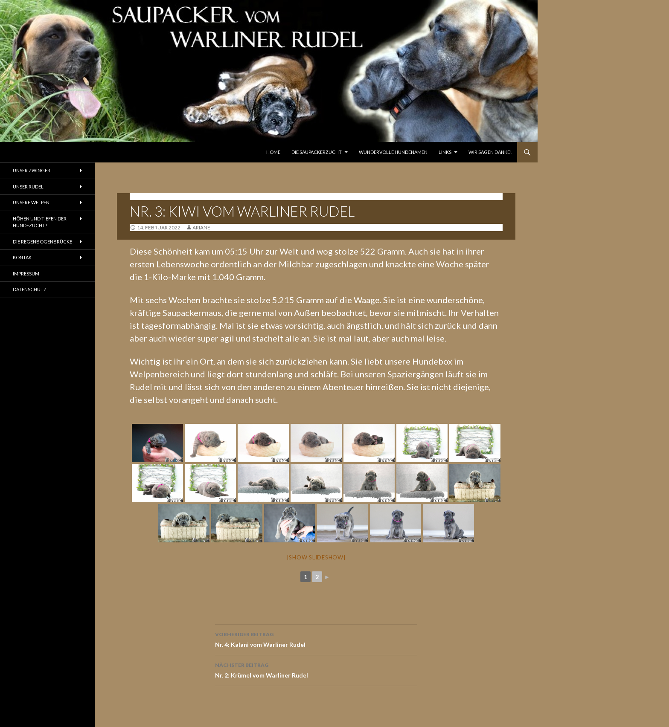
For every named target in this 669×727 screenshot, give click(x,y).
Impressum (26, 273)
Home (273, 152)
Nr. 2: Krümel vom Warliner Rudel (316, 669)
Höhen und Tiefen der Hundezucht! (40, 222)
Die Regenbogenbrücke (42, 241)
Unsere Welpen (31, 202)
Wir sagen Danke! (490, 152)
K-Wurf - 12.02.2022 (156, 196)
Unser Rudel (28, 186)
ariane (201, 227)
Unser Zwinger (31, 170)
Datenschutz (30, 289)
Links (445, 152)
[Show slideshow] (316, 557)
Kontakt (24, 257)
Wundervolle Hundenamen (393, 152)
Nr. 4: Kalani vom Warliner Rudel (316, 638)
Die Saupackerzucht (316, 152)
